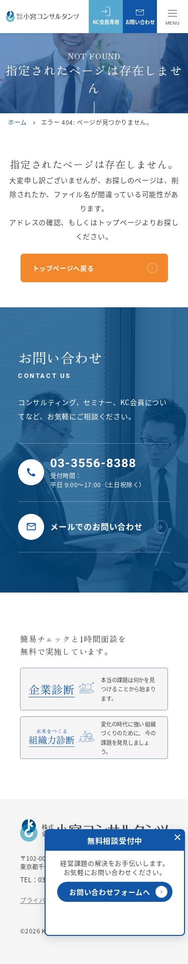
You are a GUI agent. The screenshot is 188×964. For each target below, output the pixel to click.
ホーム (17, 122)
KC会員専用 (106, 16)
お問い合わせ (140, 16)
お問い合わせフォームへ (118, 892)
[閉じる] (177, 836)
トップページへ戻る (63, 268)
